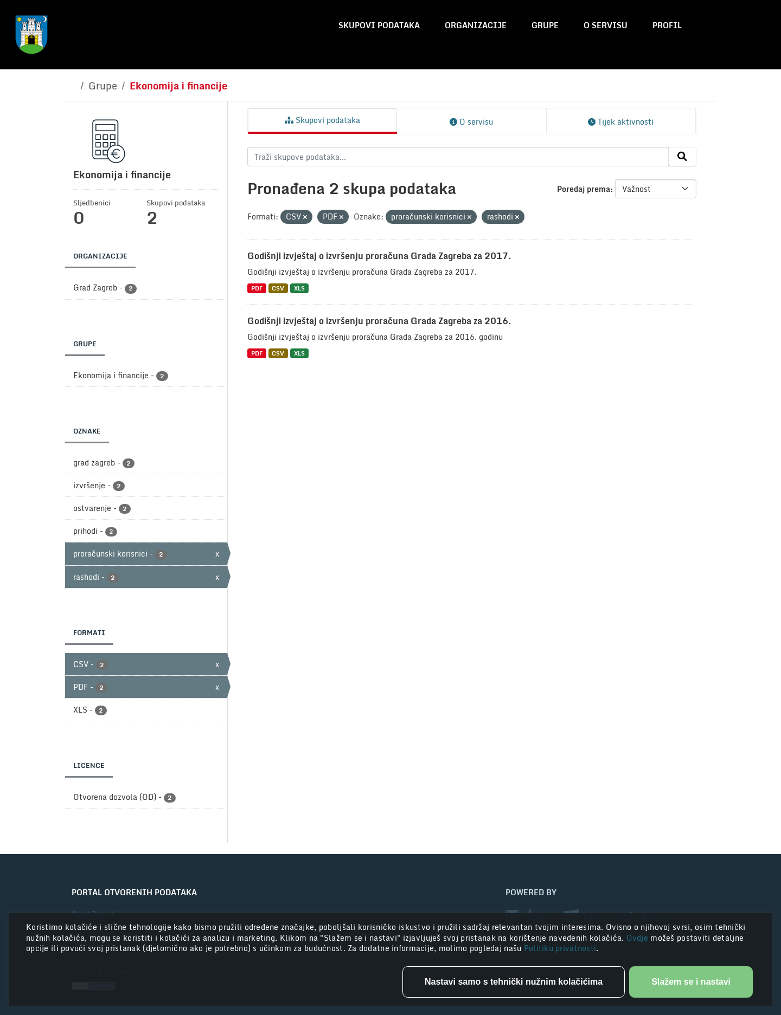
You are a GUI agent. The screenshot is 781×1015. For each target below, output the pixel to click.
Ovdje (638, 938)
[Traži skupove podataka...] (458, 156)
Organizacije (476, 25)
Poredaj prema (583, 189)
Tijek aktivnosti (621, 121)
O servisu (606, 25)
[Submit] (682, 156)
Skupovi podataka (379, 25)
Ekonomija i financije (178, 85)
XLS (299, 288)
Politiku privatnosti (560, 948)
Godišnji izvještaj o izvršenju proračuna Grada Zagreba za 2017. (379, 256)
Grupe (545, 25)
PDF (257, 288)
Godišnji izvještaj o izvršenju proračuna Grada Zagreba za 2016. (379, 321)
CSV (278, 288)
